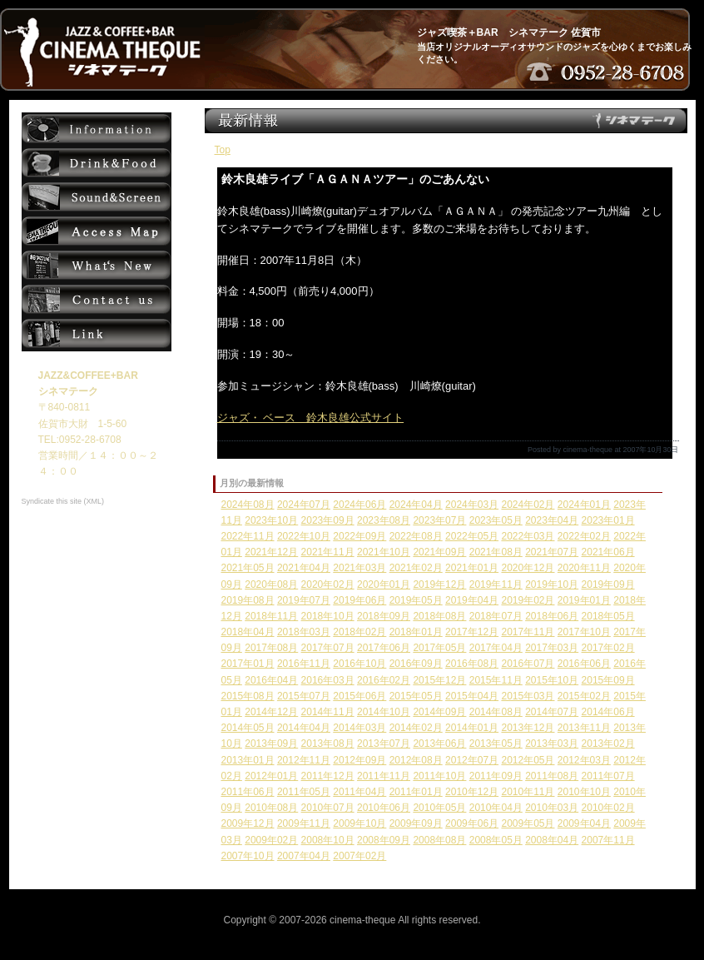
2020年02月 (327, 584)
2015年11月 (496, 680)
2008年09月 (383, 840)
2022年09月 (359, 536)
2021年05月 (248, 568)
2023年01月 (608, 520)
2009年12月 (248, 823)
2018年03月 (303, 632)
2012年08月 (416, 760)
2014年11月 (327, 712)
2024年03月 (471, 504)
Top (223, 150)
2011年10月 (439, 776)
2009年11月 (303, 823)
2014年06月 (608, 712)
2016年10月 (359, 663)
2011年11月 (383, 776)
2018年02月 (359, 632)
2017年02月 (608, 648)
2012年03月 (584, 760)
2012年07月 (471, 760)
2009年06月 (471, 823)
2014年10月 (383, 712)
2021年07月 (551, 552)
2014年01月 (471, 728)
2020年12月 (527, 568)
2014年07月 (551, 712)
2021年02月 (416, 568)
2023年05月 (496, 520)
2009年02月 (271, 840)
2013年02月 (608, 743)
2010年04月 (496, 807)
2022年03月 (527, 536)
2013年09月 (271, 743)
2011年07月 (608, 776)
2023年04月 (551, 520)
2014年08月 (496, 712)
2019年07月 (303, 600)
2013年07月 (383, 743)
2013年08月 (327, 743)
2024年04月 (416, 504)
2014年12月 (271, 712)
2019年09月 (608, 584)
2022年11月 (248, 536)
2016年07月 (527, 663)
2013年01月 (248, 760)
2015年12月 (439, 680)
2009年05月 (527, 823)
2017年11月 (527, 632)
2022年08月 (416, 536)
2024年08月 (248, 504)
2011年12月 (327, 776)
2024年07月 (303, 504)
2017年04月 (496, 648)
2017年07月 (327, 648)
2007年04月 (303, 856)
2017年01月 (248, 663)
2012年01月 (271, 776)
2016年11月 (303, 663)
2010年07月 (327, 807)
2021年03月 (359, 568)
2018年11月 (271, 616)
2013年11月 (584, 728)
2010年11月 (527, 792)
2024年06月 (359, 504)
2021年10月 (383, 552)
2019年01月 (584, 600)
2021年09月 (439, 552)
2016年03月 (327, 680)
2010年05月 (439, 807)
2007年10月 (248, 856)
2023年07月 (439, 520)
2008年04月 (551, 840)
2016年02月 (383, 680)
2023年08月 (383, 520)
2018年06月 (551, 616)
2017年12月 (471, 632)
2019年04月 (471, 600)
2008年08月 (439, 840)
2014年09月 (439, 712)
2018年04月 (248, 632)
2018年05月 (608, 616)
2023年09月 (327, 520)
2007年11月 (608, 840)
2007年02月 (359, 856)
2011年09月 (496, 776)
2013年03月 (551, 743)
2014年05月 (248, 728)
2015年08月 (248, 696)
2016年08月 (471, 663)
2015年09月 (608, 680)
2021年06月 (608, 552)
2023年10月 (271, 520)
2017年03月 (551, 648)
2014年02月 (416, 728)
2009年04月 (584, 823)
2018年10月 (327, 616)
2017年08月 (271, 648)
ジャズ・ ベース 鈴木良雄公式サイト (310, 417)
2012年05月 (527, 760)
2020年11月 (584, 568)
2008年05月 (496, 840)
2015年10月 (551, 680)
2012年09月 (359, 760)
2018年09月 (383, 616)
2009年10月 (359, 823)
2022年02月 (584, 536)
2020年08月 (271, 584)
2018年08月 (439, 616)
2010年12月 (471, 792)
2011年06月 (248, 792)
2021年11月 (327, 552)
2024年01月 (584, 504)
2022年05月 (471, 536)
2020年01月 (383, 584)
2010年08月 (271, 807)
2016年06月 (584, 663)
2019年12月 (439, 584)
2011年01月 (416, 792)
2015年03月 (527, 696)
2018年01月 (416, 632)
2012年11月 (303, 760)
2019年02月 (527, 600)
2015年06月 (359, 696)
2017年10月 (584, 632)
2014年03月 (359, 728)
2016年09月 (416, 663)
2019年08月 (248, 600)
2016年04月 (271, 680)
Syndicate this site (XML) (63, 501)
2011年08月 (551, 776)
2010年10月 (584, 792)
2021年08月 (496, 552)
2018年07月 (496, 616)
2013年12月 (527, 728)
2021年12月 (271, 552)
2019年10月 (551, 584)
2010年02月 (608, 807)
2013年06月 (439, 743)
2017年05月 (439, 648)
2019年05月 (416, 600)
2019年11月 (496, 584)
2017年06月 (383, 648)
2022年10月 (303, 536)
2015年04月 (471, 696)
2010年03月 (551, 807)
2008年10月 (327, 840)
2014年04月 (303, 728)
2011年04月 (359, 792)
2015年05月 (416, 696)
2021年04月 (303, 568)
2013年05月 (496, 743)
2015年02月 (584, 696)
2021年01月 (471, 568)
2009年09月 (416, 823)
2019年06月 (359, 600)
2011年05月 (303, 792)
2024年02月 (527, 504)
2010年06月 (383, 807)
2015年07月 (303, 696)
